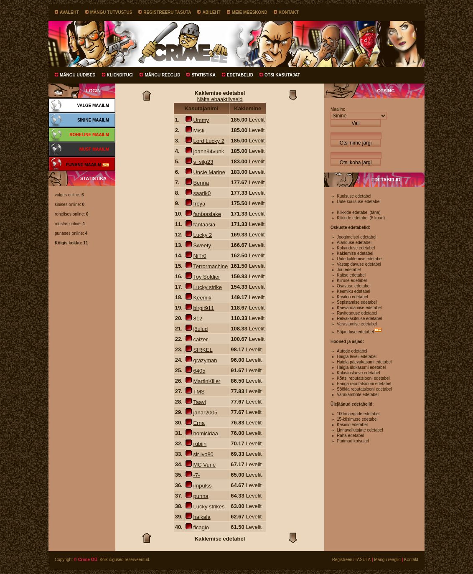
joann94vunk (208, 151)
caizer (200, 339)
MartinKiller (206, 381)
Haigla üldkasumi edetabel (361, 367)
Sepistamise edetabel (357, 302)
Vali (355, 123)
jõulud (200, 329)
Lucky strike (207, 287)
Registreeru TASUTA (167, 12)
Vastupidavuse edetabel (359, 264)
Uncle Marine (209, 172)
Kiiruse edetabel (352, 280)
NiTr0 (199, 256)
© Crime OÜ (85, 559)
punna (200, 496)
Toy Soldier (206, 277)
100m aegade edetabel (358, 413)
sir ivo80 (203, 454)
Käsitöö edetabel (352, 297)
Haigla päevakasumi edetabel (364, 362)
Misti (198, 130)
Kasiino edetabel (352, 424)
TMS (198, 392)
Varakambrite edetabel (358, 394)
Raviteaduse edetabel (357, 313)
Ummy (201, 120)
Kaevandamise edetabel (359, 307)
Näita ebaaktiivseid (219, 99)
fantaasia (204, 224)
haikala (201, 517)
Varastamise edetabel (357, 324)
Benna (201, 183)
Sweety (202, 245)
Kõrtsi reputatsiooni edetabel (363, 378)
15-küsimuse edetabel (357, 419)
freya (199, 204)
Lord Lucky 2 (208, 141)
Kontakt (289, 12)
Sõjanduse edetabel (355, 332)
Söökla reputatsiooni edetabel (364, 389)
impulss (202, 486)
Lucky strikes (208, 506)
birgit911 (203, 308)
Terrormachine (210, 266)
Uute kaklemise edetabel (360, 259)
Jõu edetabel (349, 269)
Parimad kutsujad (353, 441)
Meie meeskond (249, 12)
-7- (196, 475)
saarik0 (202, 193)
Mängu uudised (78, 75)
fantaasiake (207, 214)
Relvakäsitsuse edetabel (359, 318)
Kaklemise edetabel (355, 253)
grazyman (205, 360)
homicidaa (205, 433)
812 (197, 318)
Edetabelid (240, 75)
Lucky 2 (202, 235)
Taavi (199, 402)
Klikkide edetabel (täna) (359, 212)
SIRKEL (202, 350)
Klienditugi (120, 75)
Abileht (211, 12)
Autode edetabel (352, 351)
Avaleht (69, 12)
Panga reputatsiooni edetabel (364, 383)
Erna (198, 423)
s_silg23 (203, 162)
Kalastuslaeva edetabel (358, 373)
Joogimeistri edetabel (356, 237)
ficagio (201, 527)
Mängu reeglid (162, 75)
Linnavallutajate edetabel (360, 430)
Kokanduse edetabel (356, 248)
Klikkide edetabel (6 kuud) (361, 218)
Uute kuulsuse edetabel (359, 201)
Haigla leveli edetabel (356, 356)
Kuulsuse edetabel (354, 196)
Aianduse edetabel (354, 242)
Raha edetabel (350, 435)
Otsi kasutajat (282, 75)
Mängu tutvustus (111, 12)
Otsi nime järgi (356, 143)
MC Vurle (204, 465)
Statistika (203, 75)
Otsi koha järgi (356, 162)
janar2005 (205, 412)
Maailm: (338, 109)
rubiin (199, 444)
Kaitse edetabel (351, 275)
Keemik (202, 298)
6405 (199, 371)
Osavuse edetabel (354, 286)
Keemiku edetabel (353, 291)
